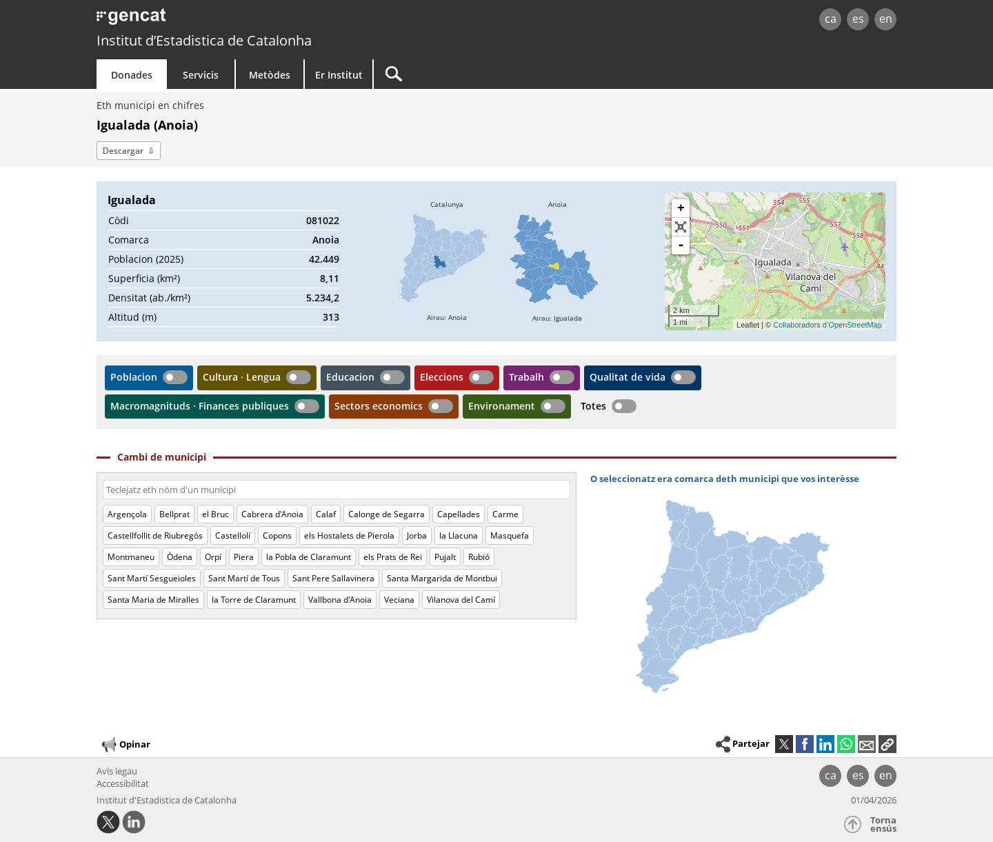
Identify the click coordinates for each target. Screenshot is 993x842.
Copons (277, 535)
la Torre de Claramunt (254, 599)
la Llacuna (458, 535)
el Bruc (215, 514)
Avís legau (117, 771)
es (858, 18)
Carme (505, 514)
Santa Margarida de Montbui (442, 578)
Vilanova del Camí (461, 599)
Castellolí (232, 535)
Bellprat (174, 514)
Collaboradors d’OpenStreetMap (827, 325)
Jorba (417, 535)
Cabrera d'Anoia (272, 514)
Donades (131, 74)
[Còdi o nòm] (336, 489)
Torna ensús (883, 824)
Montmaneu (131, 557)
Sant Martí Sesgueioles (152, 578)
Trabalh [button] (526, 376)
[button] (887, 744)
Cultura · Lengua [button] (242, 376)
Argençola (127, 514)
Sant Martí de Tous (244, 578)
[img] (447, 261)
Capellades (458, 514)
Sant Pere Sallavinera (333, 578)
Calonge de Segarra (386, 514)
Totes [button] (593, 405)
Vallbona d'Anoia (340, 599)
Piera (244, 557)
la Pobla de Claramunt (308, 557)
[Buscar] (491, 74)
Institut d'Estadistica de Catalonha (167, 800)
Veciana (399, 599)
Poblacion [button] (133, 376)
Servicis (201, 74)
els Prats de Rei (392, 557)
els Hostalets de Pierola (349, 535)
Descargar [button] (123, 151)
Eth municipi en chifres (150, 105)
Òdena (179, 557)
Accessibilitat (123, 783)
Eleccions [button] (441, 376)
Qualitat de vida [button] (627, 376)
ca (830, 18)
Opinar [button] (125, 745)
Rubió (479, 557)
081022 (322, 220)
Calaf (326, 514)
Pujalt (445, 557)
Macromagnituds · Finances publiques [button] (199, 405)
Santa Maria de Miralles (153, 599)
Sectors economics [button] (378, 405)
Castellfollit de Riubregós (155, 535)
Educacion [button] (350, 376)
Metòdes (269, 74)
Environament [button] (501, 405)
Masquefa (509, 535)
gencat (257, 20)
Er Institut (339, 74)
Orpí (213, 557)
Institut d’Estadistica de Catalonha (204, 40)
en (885, 18)
